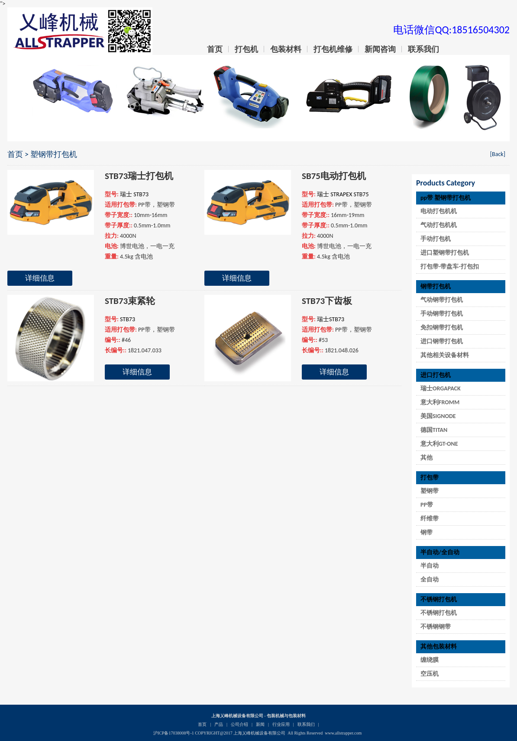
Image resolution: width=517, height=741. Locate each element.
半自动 (429, 565)
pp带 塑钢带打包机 (445, 197)
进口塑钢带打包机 (444, 252)
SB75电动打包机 (334, 176)
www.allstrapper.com (343, 733)
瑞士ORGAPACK (440, 388)
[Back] (497, 154)
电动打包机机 (438, 211)
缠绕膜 (429, 660)
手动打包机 (435, 239)
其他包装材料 (438, 646)
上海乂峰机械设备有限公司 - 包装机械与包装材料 (258, 715)
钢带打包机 (435, 286)
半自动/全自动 (439, 552)
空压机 (429, 673)
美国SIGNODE (438, 416)
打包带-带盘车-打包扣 (449, 266)
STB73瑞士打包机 (139, 176)
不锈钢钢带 (435, 626)
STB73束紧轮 (130, 301)
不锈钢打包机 (438, 599)
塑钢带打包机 (53, 154)
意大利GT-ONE (439, 443)
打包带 (429, 477)
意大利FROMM (439, 402)
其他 (426, 457)
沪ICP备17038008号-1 (173, 733)
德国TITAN (433, 430)
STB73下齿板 (327, 301)
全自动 (429, 579)
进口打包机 (435, 375)
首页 (15, 154)
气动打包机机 (438, 225)
